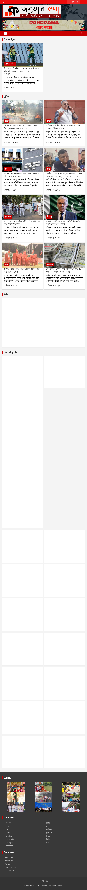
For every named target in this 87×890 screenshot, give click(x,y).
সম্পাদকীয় (9, 846)
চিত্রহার (48, 836)
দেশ (7, 829)
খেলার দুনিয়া (10, 64)
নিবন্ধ (48, 823)
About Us (9, 857)
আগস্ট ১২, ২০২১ (10, 87)
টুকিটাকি (49, 832)
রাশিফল (49, 829)
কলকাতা (8, 169)
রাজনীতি (9, 836)
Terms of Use (10, 867)
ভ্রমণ (47, 826)
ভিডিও (48, 842)
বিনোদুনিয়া (10, 842)
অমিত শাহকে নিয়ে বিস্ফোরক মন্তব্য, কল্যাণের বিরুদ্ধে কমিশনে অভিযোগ (63, 127)
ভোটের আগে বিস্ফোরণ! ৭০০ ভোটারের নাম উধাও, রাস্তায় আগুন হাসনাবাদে (20, 127)
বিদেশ (49, 216)
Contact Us (9, 870)
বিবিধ (48, 839)
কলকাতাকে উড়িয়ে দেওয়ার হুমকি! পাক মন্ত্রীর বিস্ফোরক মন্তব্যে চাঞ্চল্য (63, 222)
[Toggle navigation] (5, 33)
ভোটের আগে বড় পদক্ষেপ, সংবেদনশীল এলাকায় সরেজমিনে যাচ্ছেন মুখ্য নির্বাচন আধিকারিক (64, 175)
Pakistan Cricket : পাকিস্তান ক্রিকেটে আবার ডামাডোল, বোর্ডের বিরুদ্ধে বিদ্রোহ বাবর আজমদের (21, 71)
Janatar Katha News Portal (51, 886)
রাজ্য (6, 121)
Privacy (8, 864)
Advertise (9, 861)
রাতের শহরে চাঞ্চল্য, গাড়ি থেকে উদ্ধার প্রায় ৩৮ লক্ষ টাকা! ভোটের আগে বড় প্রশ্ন (63, 270)
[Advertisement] (43, 322)
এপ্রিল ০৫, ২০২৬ (11, 142)
